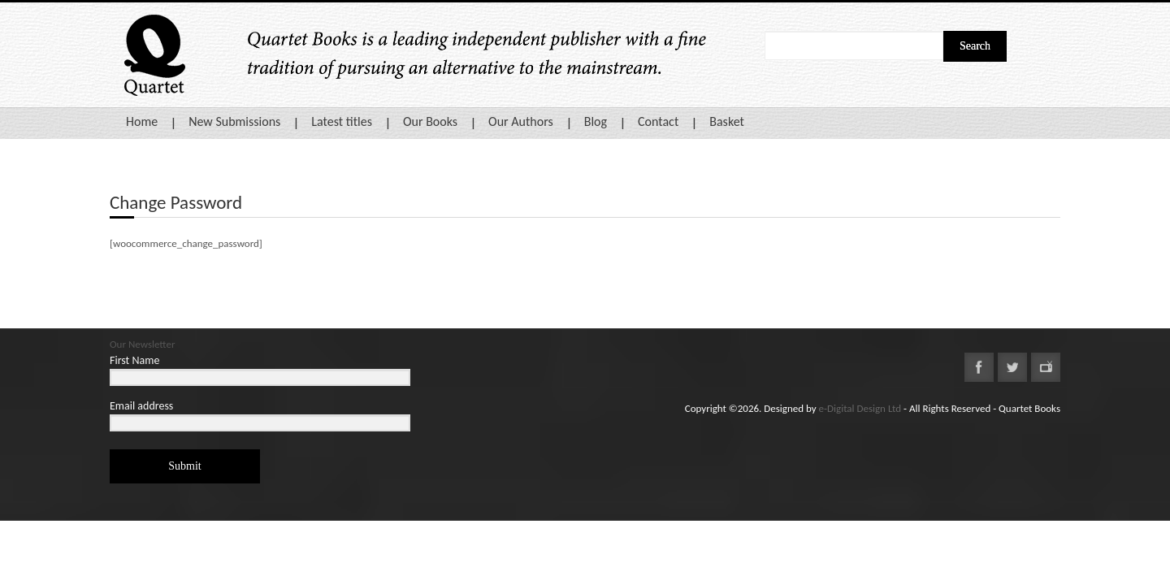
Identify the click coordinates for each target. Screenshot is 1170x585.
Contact (658, 121)
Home (142, 121)
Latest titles (341, 121)
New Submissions (234, 121)
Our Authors (520, 121)
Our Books (430, 121)
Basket (726, 121)
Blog (595, 121)
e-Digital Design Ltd (860, 408)
